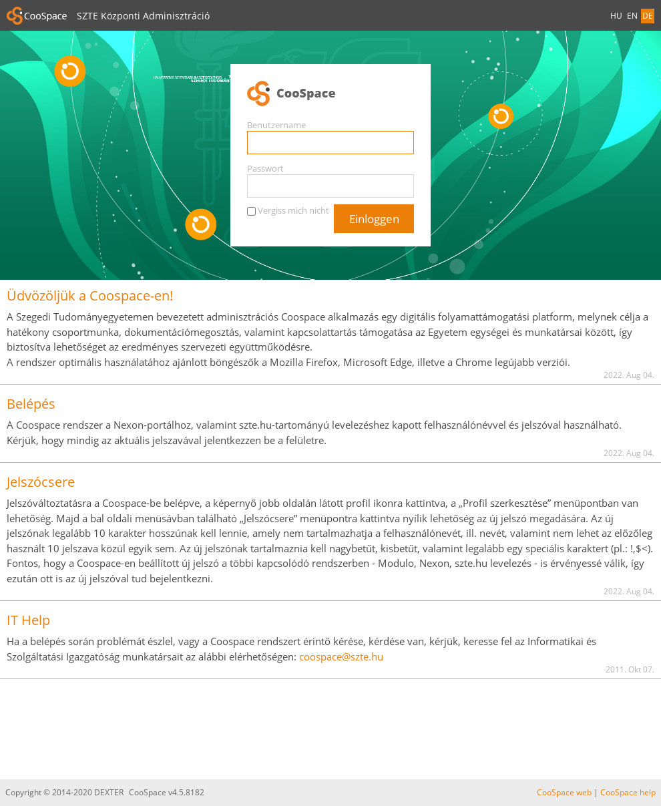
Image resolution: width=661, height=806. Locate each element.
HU (616, 15)
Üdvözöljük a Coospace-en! (90, 295)
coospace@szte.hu (341, 656)
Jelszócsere (41, 482)
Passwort (265, 168)
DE (647, 15)
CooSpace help (628, 792)
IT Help (28, 620)
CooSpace (330, 94)
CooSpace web (564, 792)
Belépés (31, 404)
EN (632, 15)
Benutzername (276, 125)
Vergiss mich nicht (293, 210)
